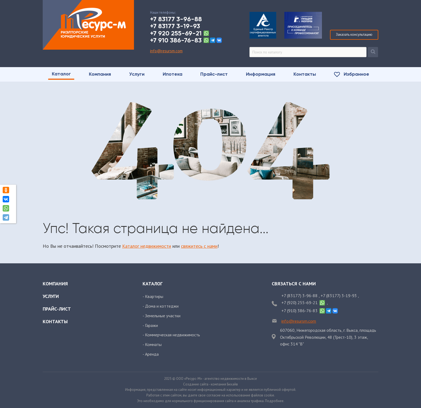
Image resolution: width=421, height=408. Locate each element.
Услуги (51, 296)
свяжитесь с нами (199, 246)
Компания (55, 283)
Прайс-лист (57, 309)
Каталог (152, 283)
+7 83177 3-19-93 (175, 26)
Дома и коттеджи (162, 306)
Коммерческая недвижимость (172, 334)
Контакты (55, 321)
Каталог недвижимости (146, 246)
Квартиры (154, 296)
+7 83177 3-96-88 (176, 19)
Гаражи (151, 325)
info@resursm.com (166, 51)
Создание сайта (195, 384)
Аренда (152, 354)
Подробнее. (274, 401)
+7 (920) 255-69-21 (299, 302)
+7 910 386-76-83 (176, 40)
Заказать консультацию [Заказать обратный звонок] (354, 34)
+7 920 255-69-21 (176, 33)
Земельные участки (162, 315)
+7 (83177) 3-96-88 (300, 295)
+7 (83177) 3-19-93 (339, 295)
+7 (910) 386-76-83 (299, 310)
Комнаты (153, 344)
